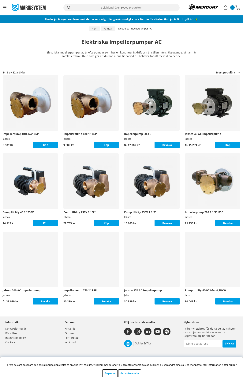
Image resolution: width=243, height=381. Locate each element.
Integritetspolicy (15, 338)
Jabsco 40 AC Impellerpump (203, 134)
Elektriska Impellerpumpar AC (135, 28)
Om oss (69, 333)
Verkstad (70, 342)
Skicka (229, 343)
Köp (227, 145)
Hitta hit (70, 328)
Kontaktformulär (15, 328)
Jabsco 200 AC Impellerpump (21, 290)
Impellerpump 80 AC (137, 134)
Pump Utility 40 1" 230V (18, 212)
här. (234, 365)
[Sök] (121, 7)
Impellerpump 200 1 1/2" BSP (204, 212)
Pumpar (108, 28)
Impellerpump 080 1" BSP (80, 134)
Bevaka (167, 145)
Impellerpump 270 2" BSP (80, 290)
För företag (72, 338)
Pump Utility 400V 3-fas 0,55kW (205, 290)
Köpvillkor (11, 333)
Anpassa (109, 373)
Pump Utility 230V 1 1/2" (79, 212)
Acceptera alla (129, 373)
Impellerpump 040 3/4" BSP (21, 134)
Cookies (10, 342)
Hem (94, 28)
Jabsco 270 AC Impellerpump (143, 290)
